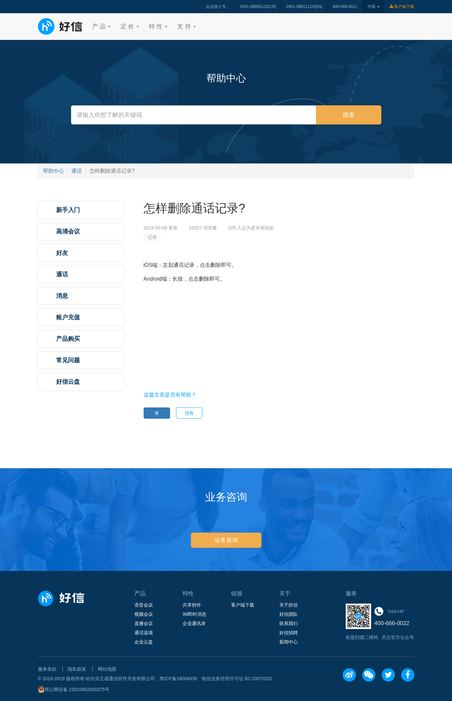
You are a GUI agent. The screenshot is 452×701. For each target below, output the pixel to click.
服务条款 (47, 669)
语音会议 (143, 605)
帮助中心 (53, 171)
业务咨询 (226, 540)
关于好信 (288, 605)
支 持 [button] (186, 26)
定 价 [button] (130, 26)
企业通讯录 (194, 623)
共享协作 (192, 605)
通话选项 (143, 632)
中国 (373, 6)
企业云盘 (143, 642)
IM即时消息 (194, 614)
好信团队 (288, 614)
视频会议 (143, 614)
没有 (189, 413)
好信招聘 (288, 632)
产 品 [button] (101, 26)
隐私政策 (77, 669)
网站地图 (107, 669)
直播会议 (143, 623)
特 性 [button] (158, 26)
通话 (76, 171)
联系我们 (288, 623)
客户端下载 (402, 6)
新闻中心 (288, 642)
